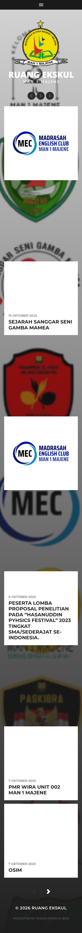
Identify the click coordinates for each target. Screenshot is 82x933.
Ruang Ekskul (49, 907)
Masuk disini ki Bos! (53, 918)
